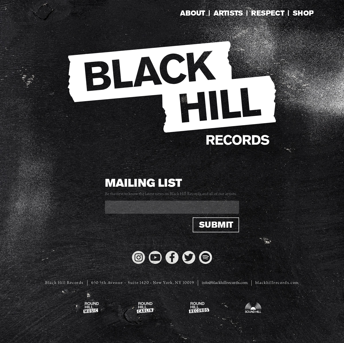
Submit (216, 225)
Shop (303, 13)
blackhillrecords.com (277, 282)
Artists (228, 13)
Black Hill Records (64, 282)
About (192, 13)
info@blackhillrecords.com (225, 282)
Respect (267, 13)
